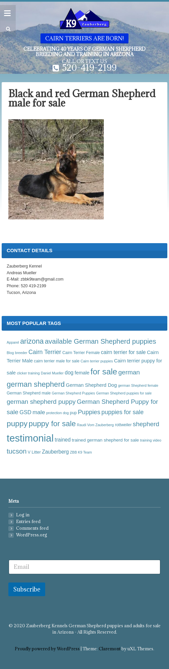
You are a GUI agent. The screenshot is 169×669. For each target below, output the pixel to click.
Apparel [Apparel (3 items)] (13, 342)
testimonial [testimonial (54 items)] (30, 438)
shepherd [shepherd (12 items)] (146, 424)
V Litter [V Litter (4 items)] (34, 452)
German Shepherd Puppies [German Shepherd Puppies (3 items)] (73, 393)
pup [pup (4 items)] (73, 412)
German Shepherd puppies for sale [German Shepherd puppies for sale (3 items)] (124, 393)
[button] (7, 29)
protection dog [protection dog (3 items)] (57, 413)
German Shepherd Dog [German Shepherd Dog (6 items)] (91, 385)
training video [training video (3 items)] (150, 440)
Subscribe (26, 589)
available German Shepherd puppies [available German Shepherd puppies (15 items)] (100, 341)
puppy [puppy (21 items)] (17, 423)
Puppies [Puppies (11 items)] (89, 411)
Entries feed (28, 521)
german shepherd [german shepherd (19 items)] (36, 384)
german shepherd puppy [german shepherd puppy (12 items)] (41, 401)
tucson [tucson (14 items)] (16, 451)
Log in (22, 515)
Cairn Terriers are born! (84, 38)
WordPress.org (31, 535)
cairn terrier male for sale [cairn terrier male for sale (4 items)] (56, 361)
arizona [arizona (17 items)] (32, 341)
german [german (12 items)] (129, 372)
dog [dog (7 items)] (69, 372)
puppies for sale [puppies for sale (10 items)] (122, 412)
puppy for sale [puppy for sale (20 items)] (52, 424)
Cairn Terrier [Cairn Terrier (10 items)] (44, 352)
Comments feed (32, 528)
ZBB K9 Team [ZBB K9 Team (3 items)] (81, 452)
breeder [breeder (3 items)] (21, 353)
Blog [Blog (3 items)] (10, 353)
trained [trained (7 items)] (63, 440)
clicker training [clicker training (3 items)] (28, 373)
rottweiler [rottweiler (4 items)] (123, 425)
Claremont (109, 649)
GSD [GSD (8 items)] (25, 412)
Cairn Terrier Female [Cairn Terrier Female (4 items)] (81, 352)
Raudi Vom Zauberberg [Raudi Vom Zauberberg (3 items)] (95, 425)
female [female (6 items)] (82, 372)
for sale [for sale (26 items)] (104, 371)
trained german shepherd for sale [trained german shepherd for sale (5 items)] (105, 440)
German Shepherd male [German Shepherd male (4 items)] (29, 393)
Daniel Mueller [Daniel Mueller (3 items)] (52, 373)
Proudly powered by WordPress (47, 649)
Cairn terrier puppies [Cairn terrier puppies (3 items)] (97, 361)
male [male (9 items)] (38, 412)
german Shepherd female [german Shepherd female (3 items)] (138, 385)
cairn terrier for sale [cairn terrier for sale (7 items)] (123, 352)
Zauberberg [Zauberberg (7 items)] (55, 452)
